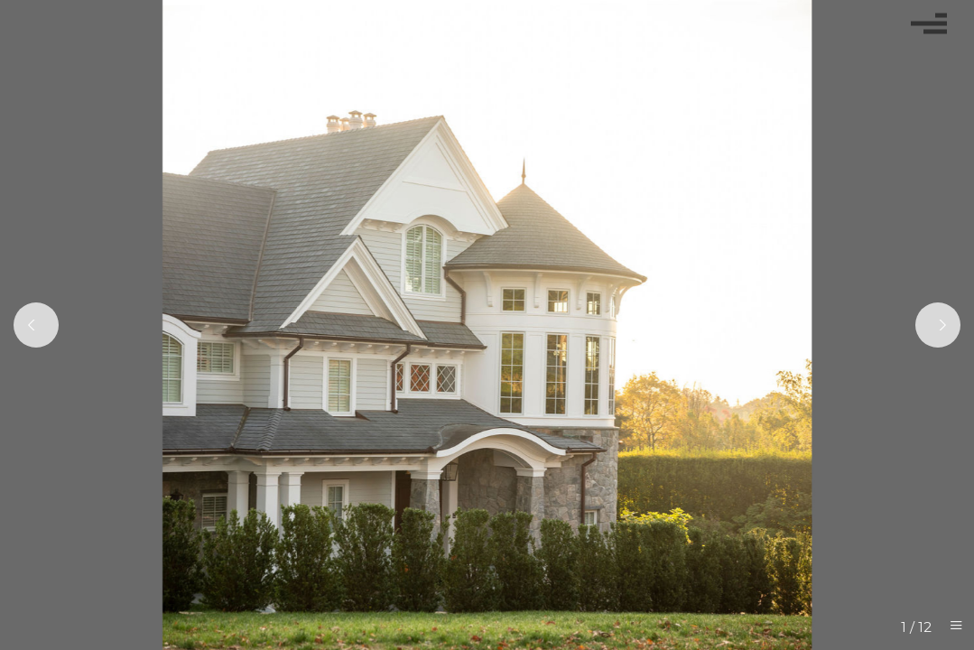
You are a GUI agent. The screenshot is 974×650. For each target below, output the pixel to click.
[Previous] (36, 325)
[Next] (937, 325)
